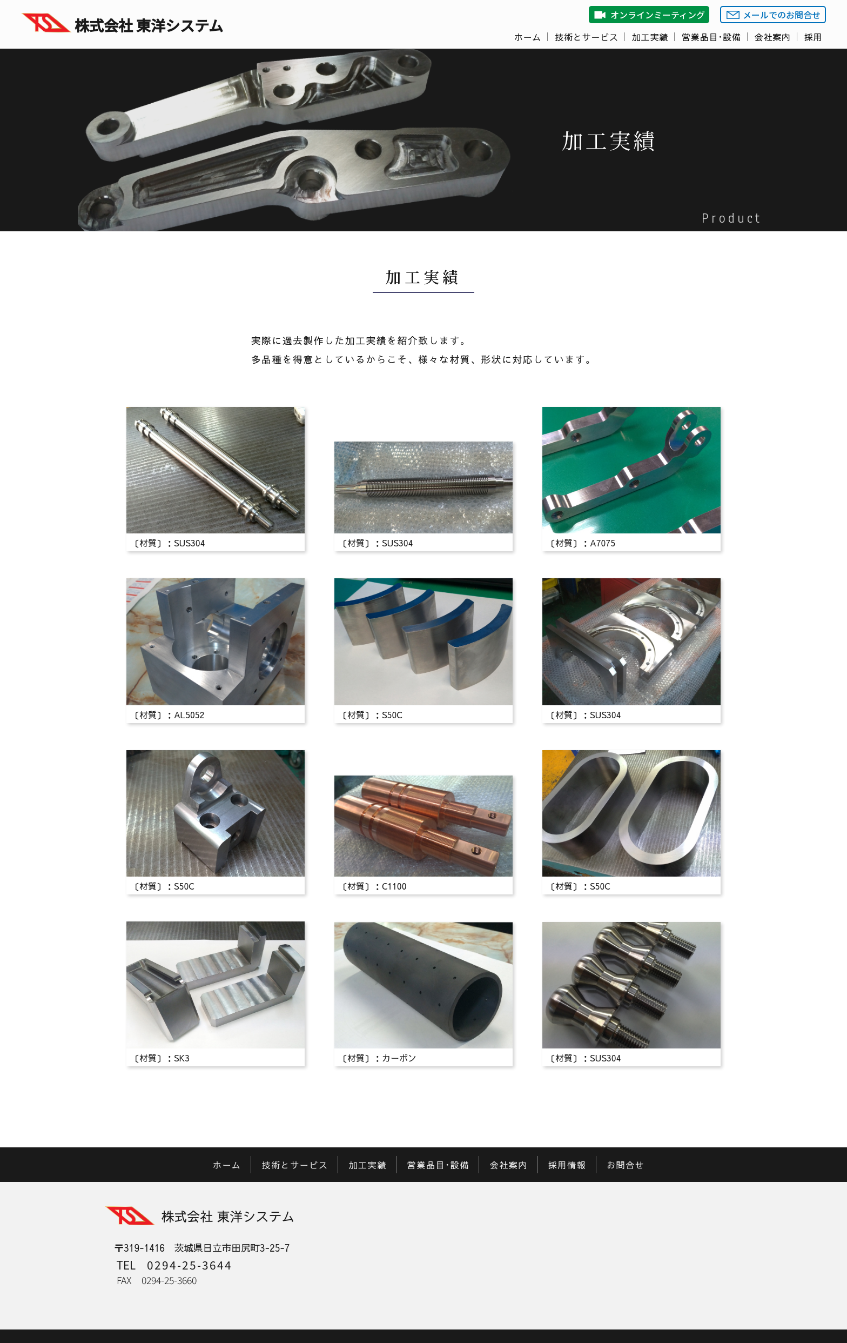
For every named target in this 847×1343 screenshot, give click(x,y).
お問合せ (625, 1165)
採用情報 (567, 1165)
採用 (813, 36)
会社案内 (773, 36)
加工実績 (650, 36)
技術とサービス (587, 36)
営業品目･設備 (711, 36)
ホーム (527, 36)
